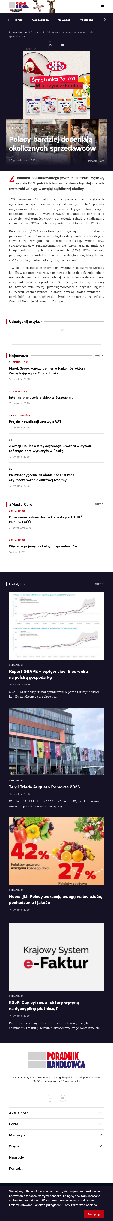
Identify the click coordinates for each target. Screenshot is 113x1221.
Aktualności (21, 362)
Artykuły (36, 32)
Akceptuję (94, 1214)
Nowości (64, 20)
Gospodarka (40, 20)
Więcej (99, 355)
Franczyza (20, 391)
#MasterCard (96, 160)
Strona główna (18, 32)
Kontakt (16, 1168)
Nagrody (16, 1157)
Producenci (86, 20)
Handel (18, 20)
